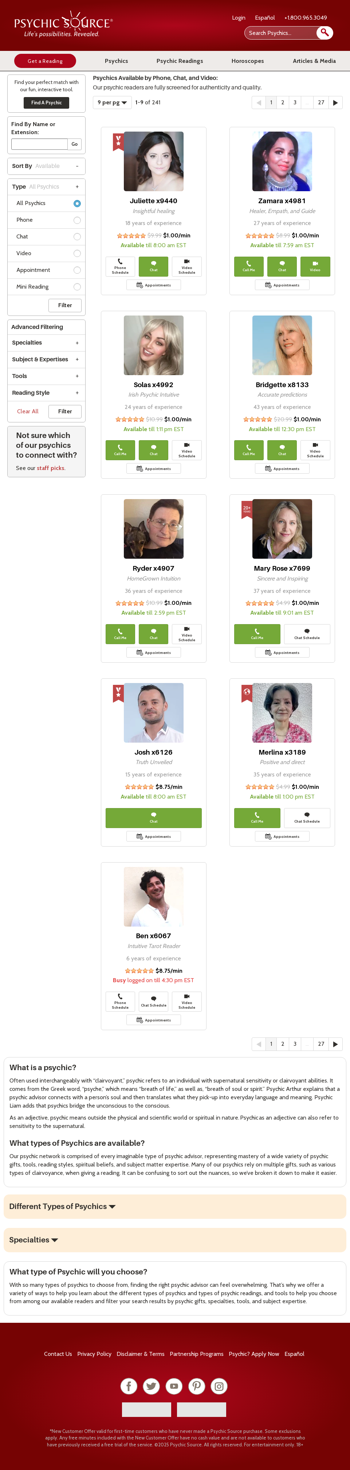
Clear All (28, 411)
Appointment (48, 271)
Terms (141, 1353)
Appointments (158, 285)
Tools (19, 376)
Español (265, 17)
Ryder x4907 (153, 568)
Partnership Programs (197, 1353)
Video (48, 255)
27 (321, 102)
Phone (48, 221)
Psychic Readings (180, 60)
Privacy (94, 1353)
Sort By (36, 166)
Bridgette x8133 (282, 385)
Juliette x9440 (153, 201)
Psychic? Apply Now (254, 1353)
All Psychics (48, 204)
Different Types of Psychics (58, 1206)
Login (238, 17)
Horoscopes (248, 60)
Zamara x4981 (282, 201)
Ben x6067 (153, 936)
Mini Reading (48, 288)
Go (74, 144)
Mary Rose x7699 (282, 568)
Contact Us (58, 1353)
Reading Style (31, 393)
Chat (48, 238)
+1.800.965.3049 (305, 17)
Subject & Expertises (40, 359)
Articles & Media (314, 60)
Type (35, 187)
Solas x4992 (153, 385)
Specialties (27, 343)
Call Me (249, 266)
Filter (65, 305)
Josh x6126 (153, 752)
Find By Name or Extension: (33, 128)
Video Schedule (186, 266)
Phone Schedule (120, 266)
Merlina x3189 (282, 752)
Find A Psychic (46, 102)
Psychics (116, 60)
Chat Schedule (307, 634)
